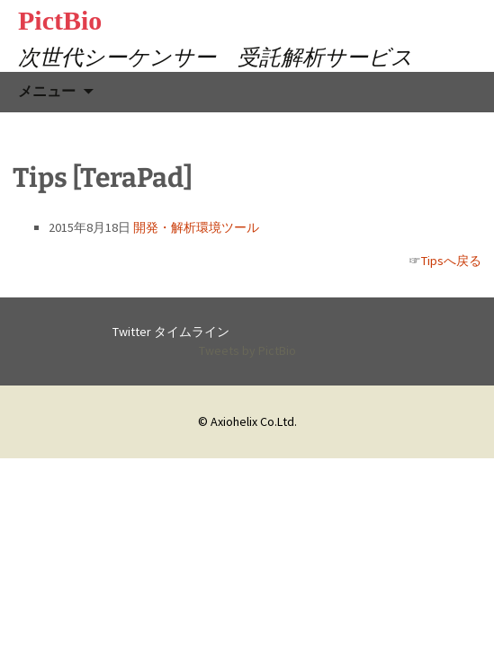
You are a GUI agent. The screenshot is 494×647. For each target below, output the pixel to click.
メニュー (47, 91)
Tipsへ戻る (451, 261)
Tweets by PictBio (247, 350)
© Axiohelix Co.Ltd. (247, 421)
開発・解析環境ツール (196, 227)
